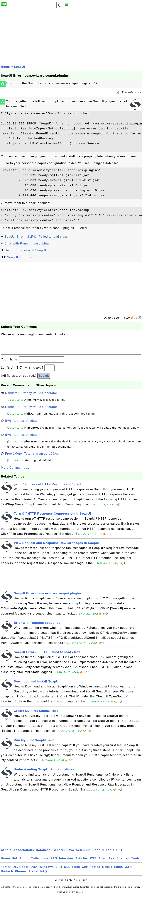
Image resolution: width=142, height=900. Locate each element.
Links (118, 870)
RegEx (107, 870)
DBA (34, 870)
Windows (46, 870)
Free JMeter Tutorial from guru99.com (33, 457)
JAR (59, 870)
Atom (102, 862)
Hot (14, 862)
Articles (82, 862)
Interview (66, 862)
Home (5, 66)
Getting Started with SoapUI (25, 250)
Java (70, 853)
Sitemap (122, 862)
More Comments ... (15, 471)
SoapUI (19, 66)
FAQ (53, 862)
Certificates (91, 870)
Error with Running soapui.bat (26, 243)
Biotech (7, 875)
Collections (40, 862)
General (59, 853)
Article (6, 853)
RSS (93, 862)
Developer (20, 870)
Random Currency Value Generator (31, 396)
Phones (21, 875)
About (24, 862)
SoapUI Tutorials (19, 257)
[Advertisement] (71, 36)
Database (43, 853)
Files (76, 870)
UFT (119, 853)
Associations (23, 853)
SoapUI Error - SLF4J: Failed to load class (36, 236)
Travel (33, 875)
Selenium (83, 853)
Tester (6, 870)
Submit (44, 379)
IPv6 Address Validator (22, 424)
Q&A (128, 870)
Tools (110, 853)
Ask (111, 862)
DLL (67, 870)
